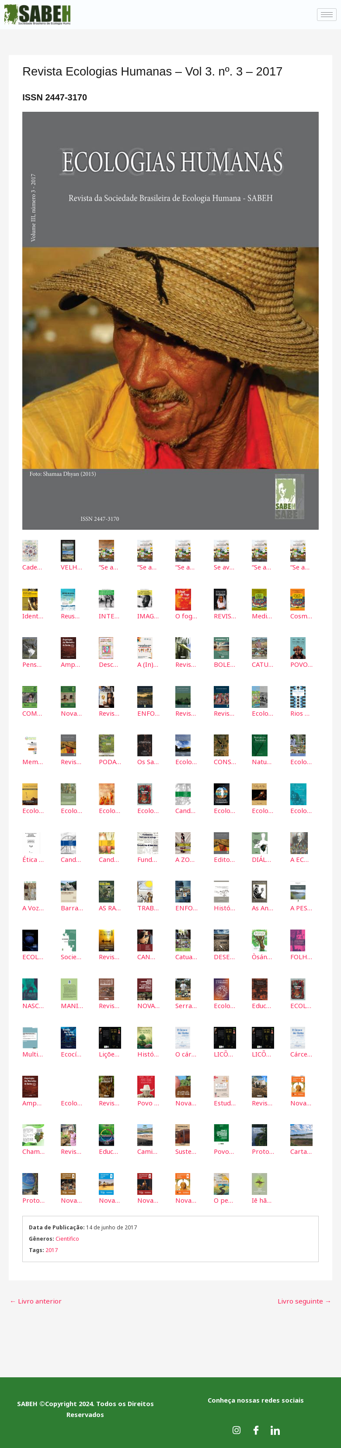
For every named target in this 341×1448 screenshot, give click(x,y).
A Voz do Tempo (33, 906)
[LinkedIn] (275, 1426)
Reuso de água (72, 615)
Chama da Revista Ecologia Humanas (33, 1149)
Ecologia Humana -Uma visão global (148, 809)
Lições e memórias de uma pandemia (110, 1052)
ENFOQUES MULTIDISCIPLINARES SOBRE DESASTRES (186, 906)
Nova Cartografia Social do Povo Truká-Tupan (148, 1198)
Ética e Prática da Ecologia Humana (33, 858)
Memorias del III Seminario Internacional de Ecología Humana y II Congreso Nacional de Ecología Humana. (33, 761)
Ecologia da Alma (263, 809)
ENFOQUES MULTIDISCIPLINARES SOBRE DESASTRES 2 (148, 712)
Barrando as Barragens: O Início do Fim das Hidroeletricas (72, 906)
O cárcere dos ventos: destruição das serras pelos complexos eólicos (186, 1052)
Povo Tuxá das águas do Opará (148, 1101)
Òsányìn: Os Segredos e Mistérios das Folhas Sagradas (263, 955)
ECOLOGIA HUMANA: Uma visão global (301, 1003)
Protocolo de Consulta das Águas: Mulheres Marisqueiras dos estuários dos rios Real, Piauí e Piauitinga (263, 1149)
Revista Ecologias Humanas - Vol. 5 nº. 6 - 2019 (110, 1003)
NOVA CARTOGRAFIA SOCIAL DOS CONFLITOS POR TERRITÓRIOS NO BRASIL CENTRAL (148, 1003)
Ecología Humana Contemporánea (263, 712)
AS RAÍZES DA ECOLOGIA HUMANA (110, 906)
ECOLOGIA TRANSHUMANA (33, 955)
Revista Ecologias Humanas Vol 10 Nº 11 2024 (72, 1149)
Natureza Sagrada (263, 761)
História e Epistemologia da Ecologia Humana (148, 1052)
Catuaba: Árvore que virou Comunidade (186, 955)
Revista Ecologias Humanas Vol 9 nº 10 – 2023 (263, 1101)
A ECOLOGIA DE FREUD (301, 858)
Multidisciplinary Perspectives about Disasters (33, 1052)
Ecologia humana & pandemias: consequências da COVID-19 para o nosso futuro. (225, 1003)
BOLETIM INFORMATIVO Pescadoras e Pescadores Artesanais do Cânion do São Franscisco (225, 664)
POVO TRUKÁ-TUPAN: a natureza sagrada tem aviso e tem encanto (301, 664)
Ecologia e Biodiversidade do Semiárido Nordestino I (186, 761)
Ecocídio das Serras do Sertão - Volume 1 (72, 1052)
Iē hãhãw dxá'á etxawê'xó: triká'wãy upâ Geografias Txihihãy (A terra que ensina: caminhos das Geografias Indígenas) (263, 1198)
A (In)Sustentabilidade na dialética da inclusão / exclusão (148, 664)
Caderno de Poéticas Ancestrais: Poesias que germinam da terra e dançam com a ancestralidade (33, 567)
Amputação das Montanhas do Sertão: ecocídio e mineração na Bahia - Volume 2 (33, 1101)
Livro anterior (34, 1297)
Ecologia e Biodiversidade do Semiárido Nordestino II (33, 809)
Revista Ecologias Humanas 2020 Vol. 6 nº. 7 (186, 664)
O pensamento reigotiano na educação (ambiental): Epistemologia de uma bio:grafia (225, 1198)
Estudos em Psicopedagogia (225, 1101)
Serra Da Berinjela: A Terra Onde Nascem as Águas (186, 1003)
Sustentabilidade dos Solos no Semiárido (186, 1149)
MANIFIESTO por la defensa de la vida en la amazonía (72, 1003)
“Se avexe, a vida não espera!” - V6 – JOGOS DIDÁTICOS (301, 567)
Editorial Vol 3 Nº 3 (225, 858)
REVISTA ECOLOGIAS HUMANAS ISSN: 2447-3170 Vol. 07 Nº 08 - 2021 (225, 615)
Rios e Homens (301, 712)
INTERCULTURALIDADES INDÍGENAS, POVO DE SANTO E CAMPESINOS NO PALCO (110, 615)
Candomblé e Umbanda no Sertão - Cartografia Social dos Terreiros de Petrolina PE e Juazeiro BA (110, 858)
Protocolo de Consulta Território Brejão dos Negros (33, 1198)
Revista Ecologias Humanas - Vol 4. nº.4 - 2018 (110, 955)
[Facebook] (255, 1426)
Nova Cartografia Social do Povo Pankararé (110, 1198)
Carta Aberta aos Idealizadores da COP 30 (301, 1149)
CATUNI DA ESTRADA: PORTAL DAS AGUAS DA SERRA (263, 664)
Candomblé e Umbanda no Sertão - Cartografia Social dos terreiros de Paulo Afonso (72, 858)
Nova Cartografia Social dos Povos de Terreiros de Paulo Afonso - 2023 (186, 1101)
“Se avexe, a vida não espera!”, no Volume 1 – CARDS (110, 567)
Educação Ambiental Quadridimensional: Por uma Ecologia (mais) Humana (110, 1149)
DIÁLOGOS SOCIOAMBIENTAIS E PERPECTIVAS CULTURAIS (263, 858)
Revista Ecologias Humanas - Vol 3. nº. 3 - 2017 (72, 761)
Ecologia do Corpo (301, 809)
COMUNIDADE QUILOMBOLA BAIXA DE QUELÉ (33, 712)
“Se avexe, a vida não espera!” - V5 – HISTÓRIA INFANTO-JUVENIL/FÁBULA (263, 567)
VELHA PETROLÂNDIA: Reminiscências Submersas (72, 567)
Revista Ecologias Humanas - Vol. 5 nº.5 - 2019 (110, 712)
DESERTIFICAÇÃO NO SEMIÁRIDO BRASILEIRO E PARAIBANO (225, 955)
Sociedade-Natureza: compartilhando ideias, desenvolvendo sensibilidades (72, 955)
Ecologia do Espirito (110, 809)
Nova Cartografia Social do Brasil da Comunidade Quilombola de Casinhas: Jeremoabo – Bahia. (72, 712)
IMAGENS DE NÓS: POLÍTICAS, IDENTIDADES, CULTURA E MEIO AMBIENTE (148, 615)
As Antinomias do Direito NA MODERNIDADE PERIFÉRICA (263, 906)
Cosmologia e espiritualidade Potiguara (301, 615)
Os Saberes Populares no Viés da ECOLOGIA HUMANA (148, 761)
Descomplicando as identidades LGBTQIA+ (110, 664)
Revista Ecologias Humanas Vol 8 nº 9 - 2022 (110, 1101)
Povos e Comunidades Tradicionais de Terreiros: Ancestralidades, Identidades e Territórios (225, 1149)
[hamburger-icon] (327, 14)
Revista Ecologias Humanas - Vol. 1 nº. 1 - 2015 (225, 712)
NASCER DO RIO (33, 1003)
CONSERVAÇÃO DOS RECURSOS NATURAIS (225, 761)
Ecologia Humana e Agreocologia (72, 809)
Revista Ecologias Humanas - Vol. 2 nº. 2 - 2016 (186, 712)
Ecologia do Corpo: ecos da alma (72, 1101)
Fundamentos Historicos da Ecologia (148, 858)
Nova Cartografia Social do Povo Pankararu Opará (186, 1198)
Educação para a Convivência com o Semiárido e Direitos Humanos (263, 1003)
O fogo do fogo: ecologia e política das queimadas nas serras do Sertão (186, 615)
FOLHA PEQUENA (301, 955)
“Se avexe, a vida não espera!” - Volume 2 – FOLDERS (148, 567)
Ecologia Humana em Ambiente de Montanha (301, 761)
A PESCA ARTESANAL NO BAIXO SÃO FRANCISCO (301, 906)
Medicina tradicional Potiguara (263, 615)
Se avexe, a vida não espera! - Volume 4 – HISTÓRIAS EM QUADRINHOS (225, 567)
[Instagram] (236, 1426)
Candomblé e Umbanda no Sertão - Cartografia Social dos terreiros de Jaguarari (186, 809)
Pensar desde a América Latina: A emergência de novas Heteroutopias (33, 664)
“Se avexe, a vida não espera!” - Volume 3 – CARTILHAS (186, 567)
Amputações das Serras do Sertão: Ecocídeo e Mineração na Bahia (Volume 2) (72, 664)
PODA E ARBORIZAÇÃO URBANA (110, 761)
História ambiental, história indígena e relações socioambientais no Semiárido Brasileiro (225, 906)
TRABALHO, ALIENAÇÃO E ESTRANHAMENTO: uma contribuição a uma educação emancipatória (148, 906)
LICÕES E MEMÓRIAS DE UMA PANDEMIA (225, 1052)
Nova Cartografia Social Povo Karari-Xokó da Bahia (72, 1198)
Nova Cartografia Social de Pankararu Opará (301, 1101)
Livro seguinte (306, 1297)
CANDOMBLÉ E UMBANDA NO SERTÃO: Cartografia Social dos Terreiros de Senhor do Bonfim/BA (148, 955)
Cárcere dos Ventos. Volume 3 (301, 1052)
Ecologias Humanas (225, 809)
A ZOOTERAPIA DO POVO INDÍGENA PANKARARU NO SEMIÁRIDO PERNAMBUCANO (186, 858)
